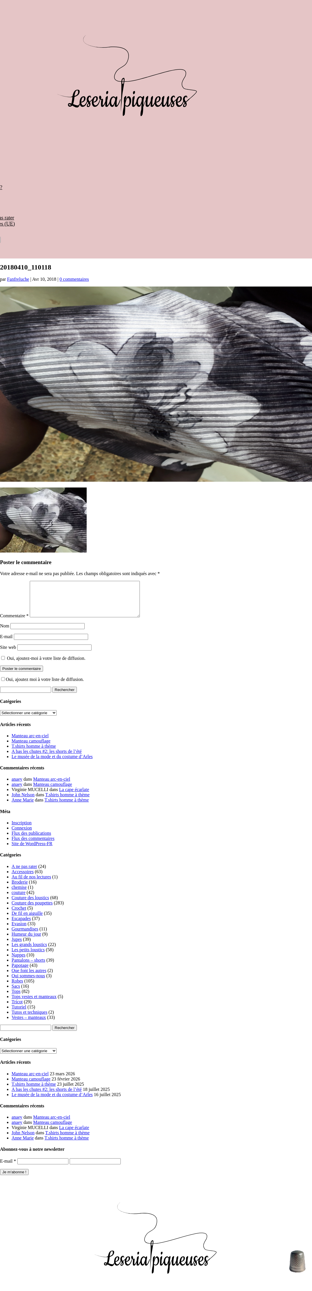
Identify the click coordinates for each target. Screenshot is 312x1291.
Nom (4, 632)
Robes (17, 987)
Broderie (20, 888)
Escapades (21, 925)
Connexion (22, 834)
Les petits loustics (28, 956)
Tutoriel (19, 1013)
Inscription (21, 829)
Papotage (20, 972)
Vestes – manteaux (29, 1024)
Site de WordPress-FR (32, 850)
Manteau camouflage (31, 747)
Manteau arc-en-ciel (30, 742)
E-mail (6, 643)
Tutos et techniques (29, 1019)
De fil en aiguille (27, 920)
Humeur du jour (26, 941)
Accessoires (23, 878)
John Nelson (23, 801)
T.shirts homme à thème (34, 753)
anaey (17, 786)
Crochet (19, 915)
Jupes (17, 946)
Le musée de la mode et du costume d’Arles (52, 763)
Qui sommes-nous (28, 982)
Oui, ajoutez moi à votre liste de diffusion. (42, 686)
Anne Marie (23, 806)
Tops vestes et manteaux (34, 1003)
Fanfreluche (18, 279)
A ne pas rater (24, 873)
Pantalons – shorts (28, 967)
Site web (8, 654)
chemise (19, 894)
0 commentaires (74, 279)
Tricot (17, 1008)
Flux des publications (31, 840)
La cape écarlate (74, 796)
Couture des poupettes (32, 909)
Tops (16, 998)
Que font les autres (29, 977)
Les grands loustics (29, 951)
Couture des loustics (30, 904)
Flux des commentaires (33, 845)
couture (18, 899)
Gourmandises (25, 935)
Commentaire (14, 622)
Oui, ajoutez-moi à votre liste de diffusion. (43, 665)
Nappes (18, 961)
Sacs (16, 993)
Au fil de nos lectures (31, 883)
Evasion (19, 930)
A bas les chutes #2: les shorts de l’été (47, 758)
